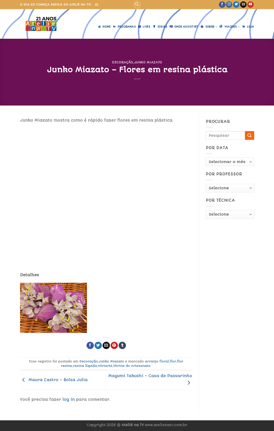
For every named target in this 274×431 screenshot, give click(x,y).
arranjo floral (157, 361)
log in (68, 399)
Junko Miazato (148, 62)
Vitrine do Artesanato (131, 366)
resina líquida (85, 366)
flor (173, 361)
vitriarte (105, 366)
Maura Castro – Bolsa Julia (54, 380)
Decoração (122, 62)
